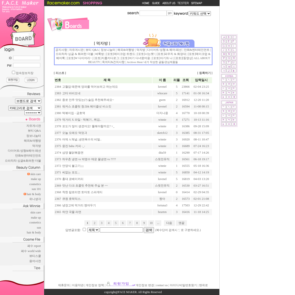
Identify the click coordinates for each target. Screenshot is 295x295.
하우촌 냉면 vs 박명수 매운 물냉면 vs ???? (89, 159)
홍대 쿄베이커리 (72, 179)
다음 (169, 223)
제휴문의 (64, 285)
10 (151, 223)
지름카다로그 (110, 58)
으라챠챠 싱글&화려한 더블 (23, 160)
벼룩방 (99, 54)
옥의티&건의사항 (113, 62)
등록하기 (205, 73)
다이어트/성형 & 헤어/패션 (164, 50)
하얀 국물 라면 (71, 212)
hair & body (34, 194)
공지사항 (61, 50)
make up (36, 179)
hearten (162, 212)
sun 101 (36, 189)
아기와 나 (166, 58)
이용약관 (78, 285)
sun (39, 227)
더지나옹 (162, 113)
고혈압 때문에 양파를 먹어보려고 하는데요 (90, 86)
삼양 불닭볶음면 (72, 152)
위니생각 (35, 199)
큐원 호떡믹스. (71, 198)
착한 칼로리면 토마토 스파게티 (82, 192)
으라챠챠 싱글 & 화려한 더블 (74, 54)
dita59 (162, 152)
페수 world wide (31, 251)
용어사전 (35, 261)
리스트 (60, 73)
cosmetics (35, 184)
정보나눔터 (33, 135)
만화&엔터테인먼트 (28, 155)
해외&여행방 (32, 140)
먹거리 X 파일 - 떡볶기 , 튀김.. (81, 119)
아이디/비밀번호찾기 (183, 285)
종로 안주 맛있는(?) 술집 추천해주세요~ (88, 100)
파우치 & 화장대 (175, 54)
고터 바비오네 (71, 93)
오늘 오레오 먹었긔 (74, 133)
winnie (162, 119)
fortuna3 (162, 205)
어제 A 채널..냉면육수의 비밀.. (82, 139)
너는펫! (150, 54)
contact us (162, 285)
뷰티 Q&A (34, 130)
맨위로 (203, 285)
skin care (36, 174)
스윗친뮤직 (162, 159)
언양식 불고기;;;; (73, 166)
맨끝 (181, 223)
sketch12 (162, 133)
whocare (162, 93)
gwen (162, 100)
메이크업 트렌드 (124, 54)
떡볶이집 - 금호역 (73, 113)
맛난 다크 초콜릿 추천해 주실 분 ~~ (85, 185)
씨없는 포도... (71, 172)
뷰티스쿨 (35, 256)
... (158, 223)
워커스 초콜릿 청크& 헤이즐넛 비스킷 (86, 106)
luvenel (162, 86)
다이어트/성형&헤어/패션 (24, 150)
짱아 (162, 198)
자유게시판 (33, 125)
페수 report (34, 246)
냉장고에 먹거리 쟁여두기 (79, 205)
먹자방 (36, 146)
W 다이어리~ (83, 58)
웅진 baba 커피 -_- (73, 146)
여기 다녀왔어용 (139, 58)
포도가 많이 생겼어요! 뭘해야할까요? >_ (88, 126)
